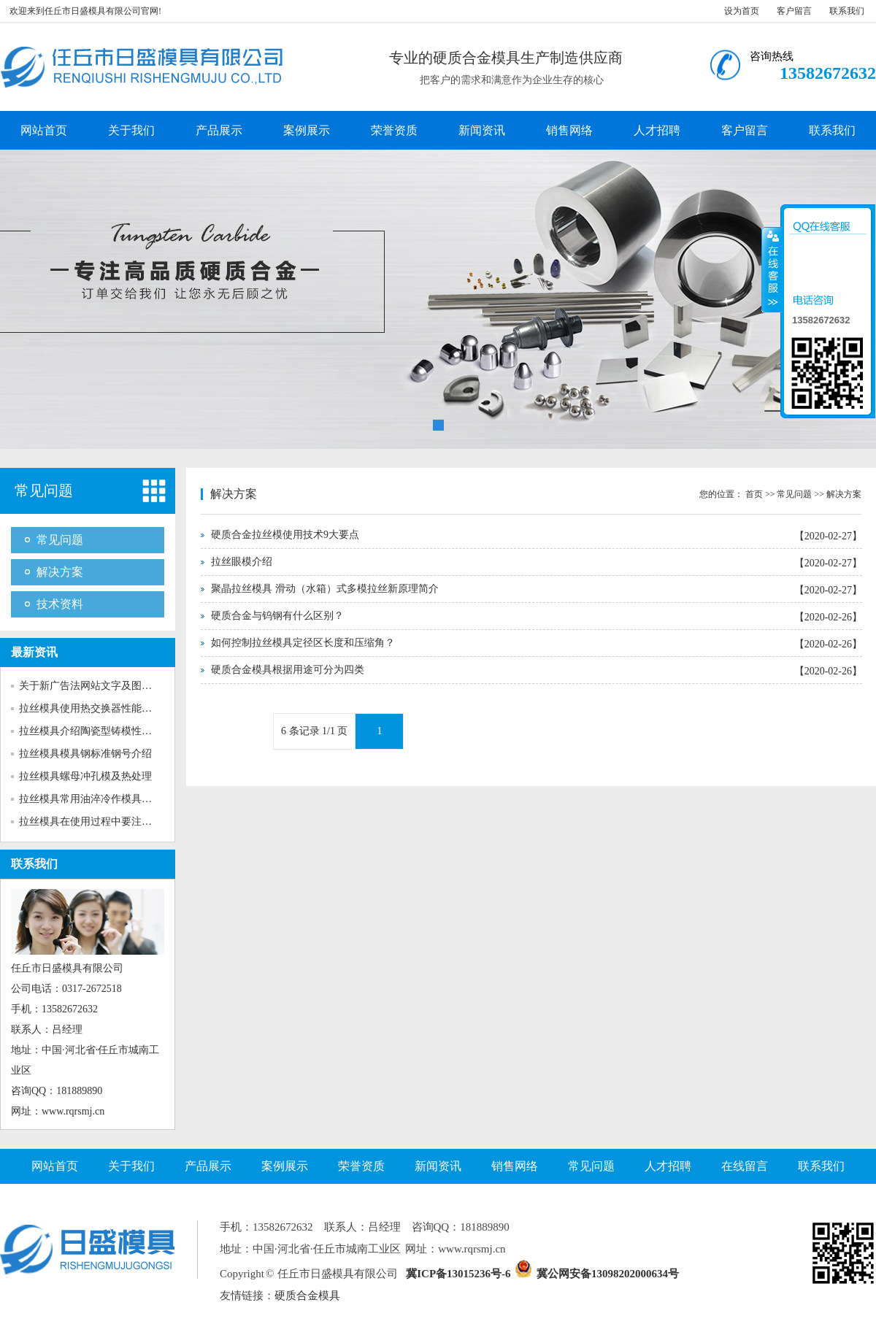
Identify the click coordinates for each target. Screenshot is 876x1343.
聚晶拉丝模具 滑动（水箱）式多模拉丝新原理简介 (325, 588)
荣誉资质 (394, 130)
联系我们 (846, 11)
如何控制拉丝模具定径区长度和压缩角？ (303, 642)
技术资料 (59, 604)
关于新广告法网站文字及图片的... (94, 685)
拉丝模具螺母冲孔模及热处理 (85, 776)
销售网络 (569, 130)
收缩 (771, 269)
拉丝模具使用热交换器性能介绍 (90, 708)
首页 (754, 494)
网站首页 (43, 130)
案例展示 (306, 130)
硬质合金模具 (307, 1295)
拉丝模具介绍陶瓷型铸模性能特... (94, 731)
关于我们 (131, 130)
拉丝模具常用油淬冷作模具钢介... (94, 798)
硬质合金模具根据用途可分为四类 (287, 669)
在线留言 (744, 1166)
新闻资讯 (481, 130)
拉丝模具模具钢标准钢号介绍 (85, 753)
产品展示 (219, 130)
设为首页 (741, 11)
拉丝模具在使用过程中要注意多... (94, 821)
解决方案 (59, 572)
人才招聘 (657, 130)
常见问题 (44, 490)
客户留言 (794, 11)
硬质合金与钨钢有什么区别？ (277, 615)
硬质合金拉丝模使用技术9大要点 (285, 534)
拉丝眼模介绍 (241, 561)
